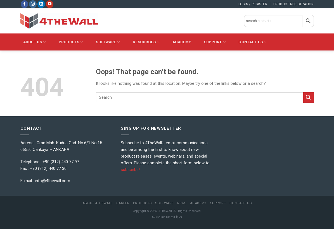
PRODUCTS (71, 42)
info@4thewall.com (52, 180)
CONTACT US (252, 42)
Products (142, 203)
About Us (34, 42)
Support (215, 42)
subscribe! (130, 169)
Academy (181, 42)
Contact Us (240, 203)
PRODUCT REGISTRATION (293, 4)
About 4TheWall (97, 203)
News (181, 203)
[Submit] (308, 97)
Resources (146, 42)
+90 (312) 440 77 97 (60, 161)
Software (108, 42)
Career (122, 203)
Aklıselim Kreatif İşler (167, 217)
